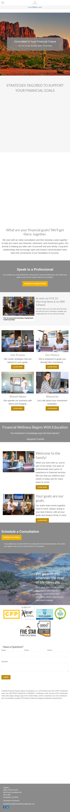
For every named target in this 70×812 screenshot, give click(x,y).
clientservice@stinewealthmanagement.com (19, 804)
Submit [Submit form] (6, 677)
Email (26, 650)
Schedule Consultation (35, 284)
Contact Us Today (11, 537)
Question (4, 661)
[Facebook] (4, 807)
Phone (49, 650)
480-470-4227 (13, 790)
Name (3, 650)
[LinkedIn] (7, 807)
